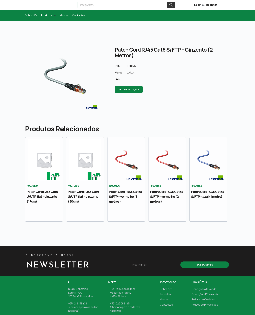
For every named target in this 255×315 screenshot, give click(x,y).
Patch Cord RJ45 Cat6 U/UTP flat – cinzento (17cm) (42, 204)
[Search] (171, 9)
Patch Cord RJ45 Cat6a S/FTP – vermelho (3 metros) (125, 204)
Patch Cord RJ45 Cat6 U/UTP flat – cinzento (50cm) (83, 204)
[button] (48, 23)
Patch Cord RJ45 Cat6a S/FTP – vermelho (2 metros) (166, 204)
